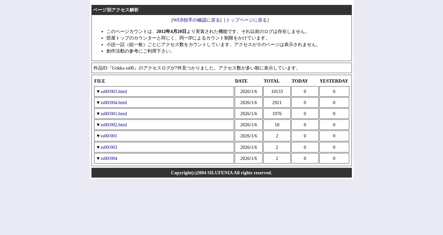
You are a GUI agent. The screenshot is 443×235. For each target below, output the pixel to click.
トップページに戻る (246, 20)
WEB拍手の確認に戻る (196, 20)
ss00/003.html (114, 91)
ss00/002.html (114, 124)
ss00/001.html (114, 113)
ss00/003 (109, 147)
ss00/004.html (114, 102)
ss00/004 (109, 158)
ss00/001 (109, 135)
